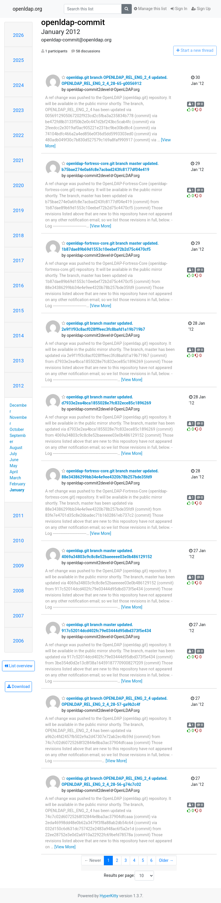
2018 (18, 235)
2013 (18, 361)
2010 (18, 540)
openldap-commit (73, 22)
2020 (18, 185)
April (14, 471)
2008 (18, 591)
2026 (18, 35)
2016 (18, 285)
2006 (18, 641)
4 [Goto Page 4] (134, 860)
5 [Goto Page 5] (143, 860)
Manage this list (150, 8)
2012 (18, 386)
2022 (18, 135)
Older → (166, 860)
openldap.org (27, 9)
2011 (18, 515)
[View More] (100, 226)
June (14, 459)
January (17, 490)
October (17, 429)
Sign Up (201, 8)
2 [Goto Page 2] (117, 860)
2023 (18, 110)
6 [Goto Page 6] (151, 860)
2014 (18, 336)
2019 (18, 210)
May (13, 465)
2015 (18, 310)
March (15, 478)
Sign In (179, 8)
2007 (18, 616)
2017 (18, 260)
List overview (18, 666)
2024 (18, 85)
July (13, 453)
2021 (18, 160)
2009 (18, 566)
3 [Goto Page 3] (126, 860)
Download (18, 686)
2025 (18, 60)
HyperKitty (109, 896)
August (16, 447)
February (17, 484)
